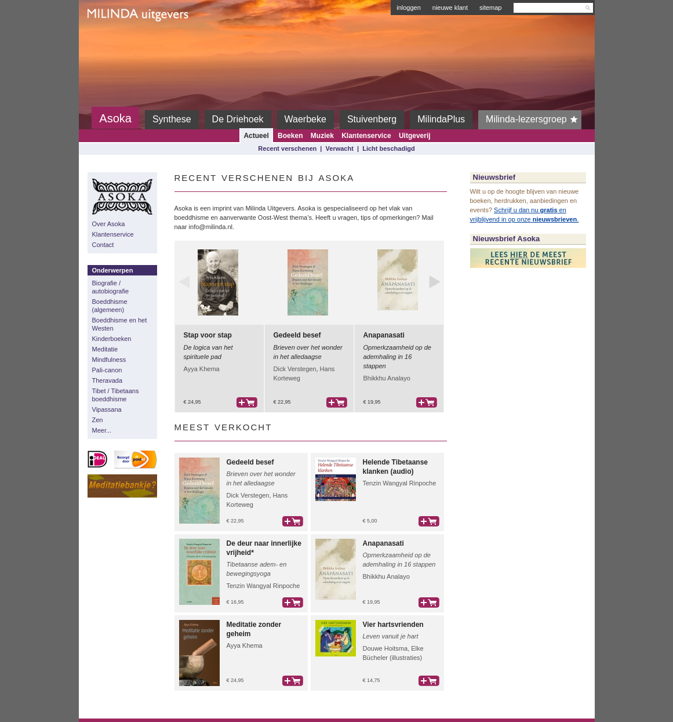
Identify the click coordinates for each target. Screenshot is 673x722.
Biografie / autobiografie (110, 287)
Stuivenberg (371, 119)
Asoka (115, 118)
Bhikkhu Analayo (386, 378)
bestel (247, 402)
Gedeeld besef (297, 335)
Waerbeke (305, 119)
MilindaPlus (441, 119)
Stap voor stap (208, 335)
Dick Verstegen (295, 368)
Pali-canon (107, 370)
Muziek (322, 136)
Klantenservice (366, 136)
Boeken (290, 136)
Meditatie (105, 349)
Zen (97, 419)
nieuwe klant (450, 7)
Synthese (171, 119)
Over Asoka (108, 223)
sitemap (490, 7)
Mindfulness (109, 359)
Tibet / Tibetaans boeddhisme (115, 394)
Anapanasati (384, 335)
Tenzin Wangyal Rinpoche (399, 483)
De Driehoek (238, 119)
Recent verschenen (287, 148)
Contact (103, 244)
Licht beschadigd (388, 148)
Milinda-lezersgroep (533, 119)
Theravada (107, 380)
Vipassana (107, 409)
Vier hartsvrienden (393, 625)
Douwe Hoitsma (385, 648)
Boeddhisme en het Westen (119, 324)
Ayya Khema (202, 368)
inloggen (408, 7)
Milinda (112, 41)
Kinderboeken (112, 338)
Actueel (255, 136)
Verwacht (340, 148)
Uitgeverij (415, 136)
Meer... (102, 430)
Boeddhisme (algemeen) (110, 305)
